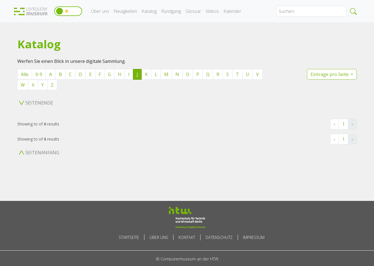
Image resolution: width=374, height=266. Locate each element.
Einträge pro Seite (330, 74)
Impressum (254, 237)
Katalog (149, 11)
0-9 (38, 74)
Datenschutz (219, 237)
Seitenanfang (39, 152)
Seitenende (36, 103)
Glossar (193, 11)
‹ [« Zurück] (334, 124)
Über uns (100, 11)
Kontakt (186, 237)
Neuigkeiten (125, 11)
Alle (24, 74)
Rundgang (171, 11)
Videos (212, 11)
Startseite (129, 237)
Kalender (232, 11)
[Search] (311, 11)
